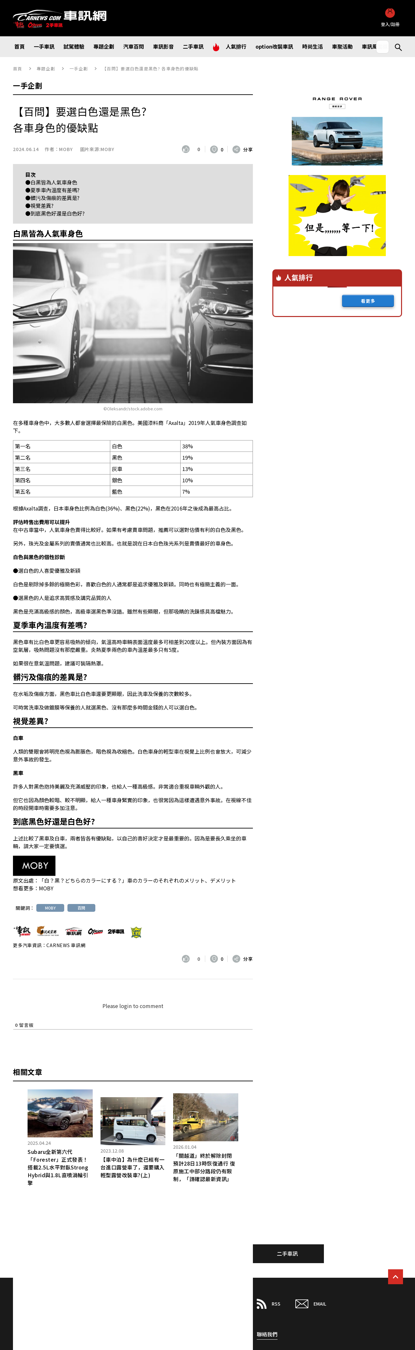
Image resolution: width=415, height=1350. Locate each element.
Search (395, 46)
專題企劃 (46, 68)
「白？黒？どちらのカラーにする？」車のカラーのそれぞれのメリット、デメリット (137, 880)
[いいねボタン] (187, 149)
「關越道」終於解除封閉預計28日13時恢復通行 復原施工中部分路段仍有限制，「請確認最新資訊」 (204, 1167)
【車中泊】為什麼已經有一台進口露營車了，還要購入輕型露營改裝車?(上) (133, 1167)
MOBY (66, 149)
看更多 (368, 301)
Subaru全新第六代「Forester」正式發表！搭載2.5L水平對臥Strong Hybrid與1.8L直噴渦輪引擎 (58, 1167)
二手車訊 (287, 1253)
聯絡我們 (267, 1334)
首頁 (17, 68)
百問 (81, 907)
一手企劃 (78, 68)
